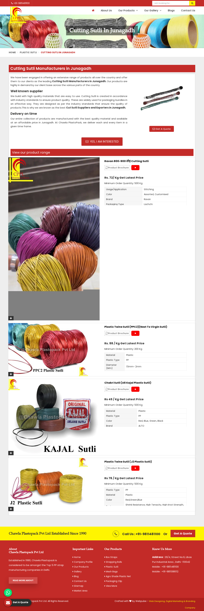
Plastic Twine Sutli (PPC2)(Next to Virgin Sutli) (135, 326)
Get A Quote (162, 129)
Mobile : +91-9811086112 (165, 571)
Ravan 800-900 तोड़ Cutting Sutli (126, 161)
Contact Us (188, 10)
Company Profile (83, 562)
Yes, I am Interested (102, 141)
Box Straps (110, 557)
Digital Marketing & (175, 601)
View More (110, 586)
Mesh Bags (111, 571)
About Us (106, 10)
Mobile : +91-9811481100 (165, 566)
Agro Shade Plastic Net (117, 576)
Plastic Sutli (28, 52)
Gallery (77, 571)
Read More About (23, 580)
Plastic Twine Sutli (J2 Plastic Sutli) (128, 461)
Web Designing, (157, 601)
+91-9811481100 (20, 3)
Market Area (80, 590)
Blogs (171, 10)
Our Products (128, 10)
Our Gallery (152, 10)
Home (12, 52)
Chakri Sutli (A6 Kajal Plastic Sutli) (127, 382)
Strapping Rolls (113, 562)
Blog (76, 576)
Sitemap (78, 586)
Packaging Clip (113, 581)
